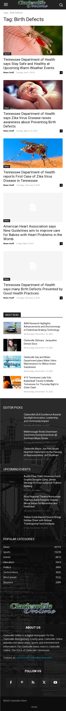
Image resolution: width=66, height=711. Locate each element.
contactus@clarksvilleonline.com (34, 657)
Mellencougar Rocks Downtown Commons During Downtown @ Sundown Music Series (40, 435)
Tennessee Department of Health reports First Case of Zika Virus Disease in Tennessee (29, 176)
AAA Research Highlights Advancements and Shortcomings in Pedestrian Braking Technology (42, 326)
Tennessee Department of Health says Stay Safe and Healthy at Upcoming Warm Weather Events (29, 64)
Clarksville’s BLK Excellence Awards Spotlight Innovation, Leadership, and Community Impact (42, 417)
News (6, 108)
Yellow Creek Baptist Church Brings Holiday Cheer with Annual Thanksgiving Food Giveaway (42, 520)
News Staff (8, 72)
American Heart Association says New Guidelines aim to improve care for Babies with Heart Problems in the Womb (32, 232)
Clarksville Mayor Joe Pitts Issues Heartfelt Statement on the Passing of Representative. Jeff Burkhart (43, 452)
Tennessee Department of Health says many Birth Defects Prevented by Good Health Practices (33, 289)
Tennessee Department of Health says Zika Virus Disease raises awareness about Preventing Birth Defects (29, 120)
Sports (7, 54)
